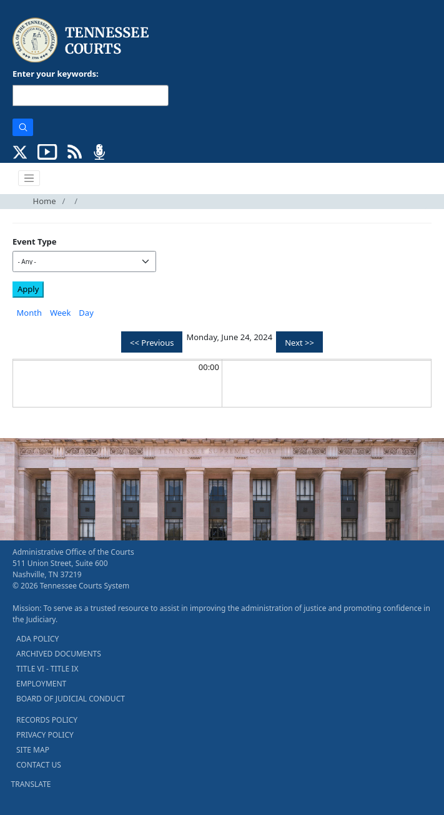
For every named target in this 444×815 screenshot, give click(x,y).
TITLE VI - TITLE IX (47, 668)
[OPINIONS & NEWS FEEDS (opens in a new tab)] (74, 150)
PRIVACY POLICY (45, 735)
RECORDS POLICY (46, 720)
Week (60, 312)
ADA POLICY (37, 638)
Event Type (34, 241)
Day (86, 312)
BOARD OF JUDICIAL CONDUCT (70, 698)
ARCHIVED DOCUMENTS (58, 653)
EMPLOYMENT (41, 683)
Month (29, 312)
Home (44, 201)
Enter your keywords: (55, 73)
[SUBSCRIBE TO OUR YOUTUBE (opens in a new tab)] (47, 150)
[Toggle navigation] (29, 178)
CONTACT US (38, 764)
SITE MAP (32, 749)
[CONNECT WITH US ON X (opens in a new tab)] (20, 150)
